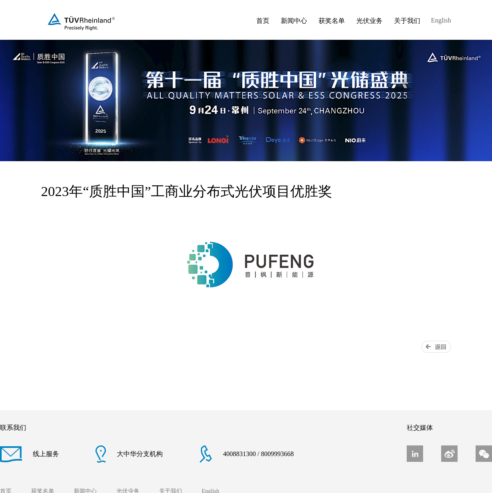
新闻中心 (294, 20)
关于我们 (407, 20)
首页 (262, 20)
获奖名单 (332, 20)
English (441, 20)
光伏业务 (369, 20)
